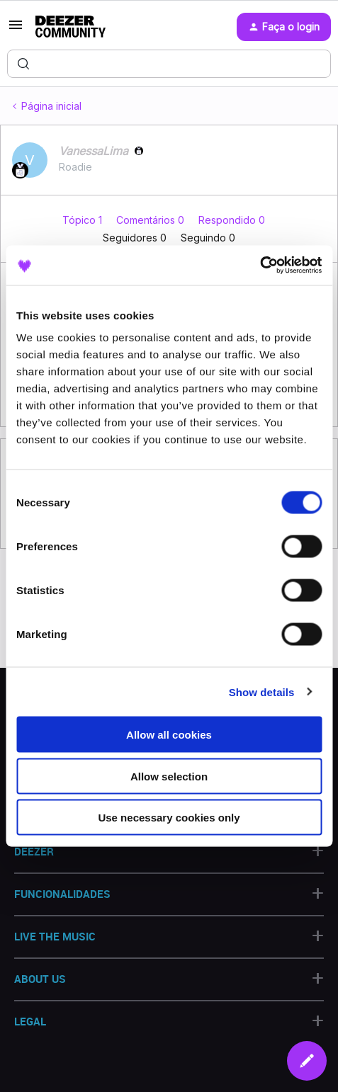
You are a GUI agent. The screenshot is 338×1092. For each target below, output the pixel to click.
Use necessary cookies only (169, 818)
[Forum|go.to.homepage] (70, 27)
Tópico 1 (83, 220)
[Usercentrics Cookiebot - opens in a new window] (260, 265)
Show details (262, 692)
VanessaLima (93, 151)
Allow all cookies (169, 735)
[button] (15, 29)
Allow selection (169, 776)
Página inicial (51, 106)
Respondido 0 (231, 220)
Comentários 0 (151, 220)
